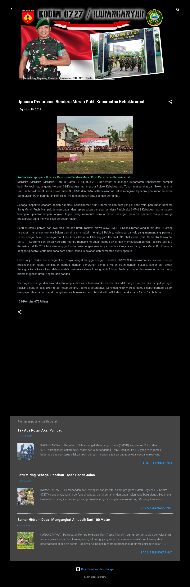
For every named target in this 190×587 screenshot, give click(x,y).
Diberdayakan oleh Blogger (95, 569)
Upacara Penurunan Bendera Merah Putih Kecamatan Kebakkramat (88, 177)
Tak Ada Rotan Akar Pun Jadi (40, 430)
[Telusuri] (178, 10)
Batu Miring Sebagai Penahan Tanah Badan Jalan (56, 475)
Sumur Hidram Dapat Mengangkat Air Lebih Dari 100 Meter (63, 520)
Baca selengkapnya (157, 463)
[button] (170, 102)
